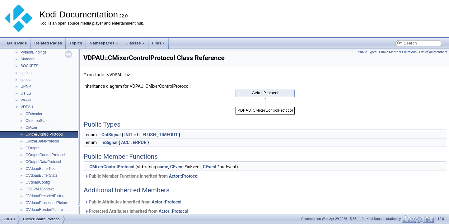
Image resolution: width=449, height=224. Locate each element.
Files (158, 43)
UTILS (26, 93)
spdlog (26, 73)
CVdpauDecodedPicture (46, 196)
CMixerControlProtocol (44, 134)
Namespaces (104, 43)
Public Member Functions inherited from (142, 176)
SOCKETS (29, 66)
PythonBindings (33, 52)
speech (27, 79)
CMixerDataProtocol (42, 141)
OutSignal (111, 134)
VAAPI (26, 100)
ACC (125, 142)
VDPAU (27, 107)
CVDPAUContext (40, 189)
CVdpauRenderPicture (44, 210)
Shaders (28, 59)
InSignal (109, 142)
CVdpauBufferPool (41, 168)
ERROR (139, 142)
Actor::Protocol (184, 176)
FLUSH (149, 134)
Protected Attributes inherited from (136, 211)
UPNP (26, 86)
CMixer (31, 127)
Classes (135, 43)
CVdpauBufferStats (42, 175)
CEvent (177, 166)
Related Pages (48, 43)
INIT (128, 134)
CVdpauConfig (38, 182)
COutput (33, 148)
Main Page (17, 43)
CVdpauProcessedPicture (47, 203)
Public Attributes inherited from (133, 201)
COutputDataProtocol (43, 162)
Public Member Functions (398, 52)
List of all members (433, 52)
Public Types (367, 52)
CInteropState (37, 121)
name (162, 166)
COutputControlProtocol (45, 155)
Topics (75, 43)
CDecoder (34, 114)
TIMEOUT (168, 134)
